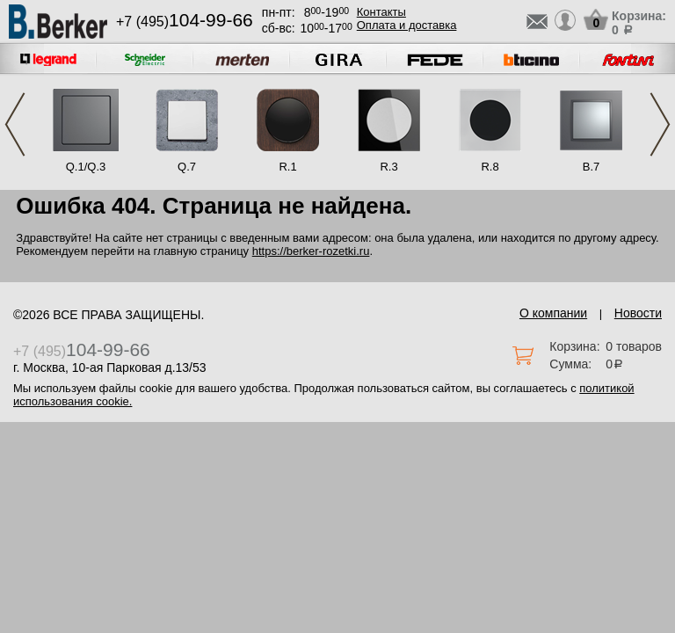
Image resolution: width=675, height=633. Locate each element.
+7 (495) (184, 21)
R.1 (287, 166)
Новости (638, 313)
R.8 (489, 166)
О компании (553, 313)
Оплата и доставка (407, 25)
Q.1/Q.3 (86, 166)
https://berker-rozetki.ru (311, 251)
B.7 (591, 166)
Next (660, 124)
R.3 (388, 166)
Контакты (381, 11)
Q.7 (187, 166)
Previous (14, 124)
